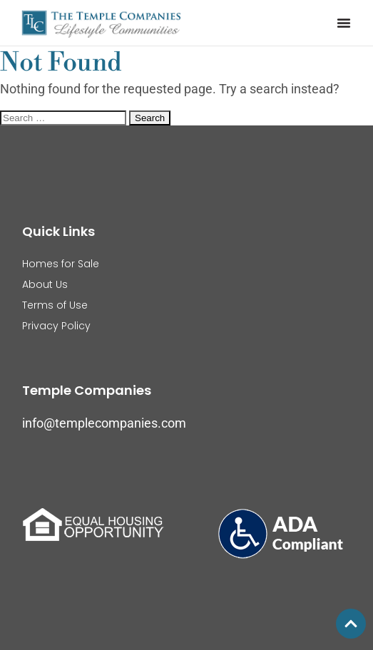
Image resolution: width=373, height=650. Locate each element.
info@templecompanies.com (104, 423)
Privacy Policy (56, 326)
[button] (343, 22)
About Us (45, 284)
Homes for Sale (60, 264)
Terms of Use (55, 305)
